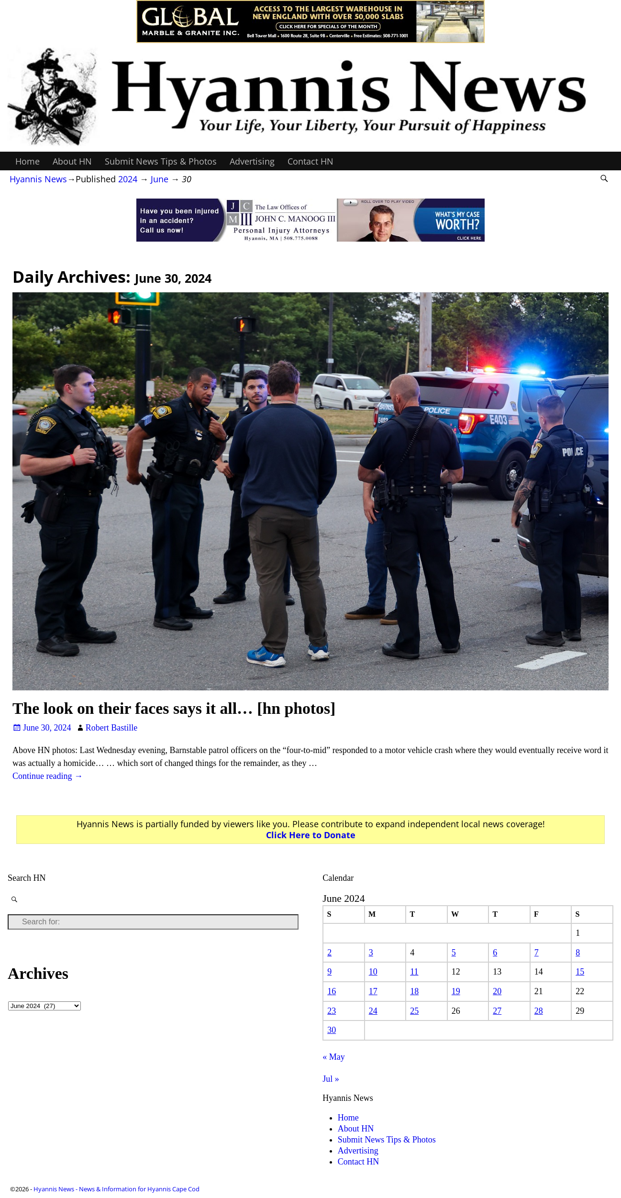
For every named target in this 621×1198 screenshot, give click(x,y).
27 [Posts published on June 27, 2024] (497, 1011)
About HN (72, 161)
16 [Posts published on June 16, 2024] (331, 991)
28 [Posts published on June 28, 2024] (538, 1011)
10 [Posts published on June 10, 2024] (373, 971)
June (159, 179)
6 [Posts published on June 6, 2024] (495, 952)
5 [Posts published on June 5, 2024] (454, 952)
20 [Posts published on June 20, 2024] (497, 991)
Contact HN (310, 161)
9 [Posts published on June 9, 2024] (329, 971)
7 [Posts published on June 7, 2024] (536, 952)
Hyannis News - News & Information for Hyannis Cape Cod (116, 1189)
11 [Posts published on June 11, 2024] (414, 971)
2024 (127, 179)
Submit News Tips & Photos (161, 161)
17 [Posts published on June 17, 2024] (373, 991)
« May (333, 1057)
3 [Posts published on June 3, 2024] (371, 952)
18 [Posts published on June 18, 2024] (414, 991)
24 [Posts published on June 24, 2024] (373, 1011)
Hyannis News (38, 179)
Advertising (252, 161)
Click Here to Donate (310, 835)
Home (27, 161)
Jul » (330, 1079)
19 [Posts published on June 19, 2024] (456, 991)
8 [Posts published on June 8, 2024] (578, 952)
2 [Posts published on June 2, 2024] (329, 952)
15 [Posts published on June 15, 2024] (580, 971)
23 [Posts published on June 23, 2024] (331, 1011)
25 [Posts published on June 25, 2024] (414, 1011)
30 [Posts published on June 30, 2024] (331, 1030)
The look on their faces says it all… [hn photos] (173, 708)
